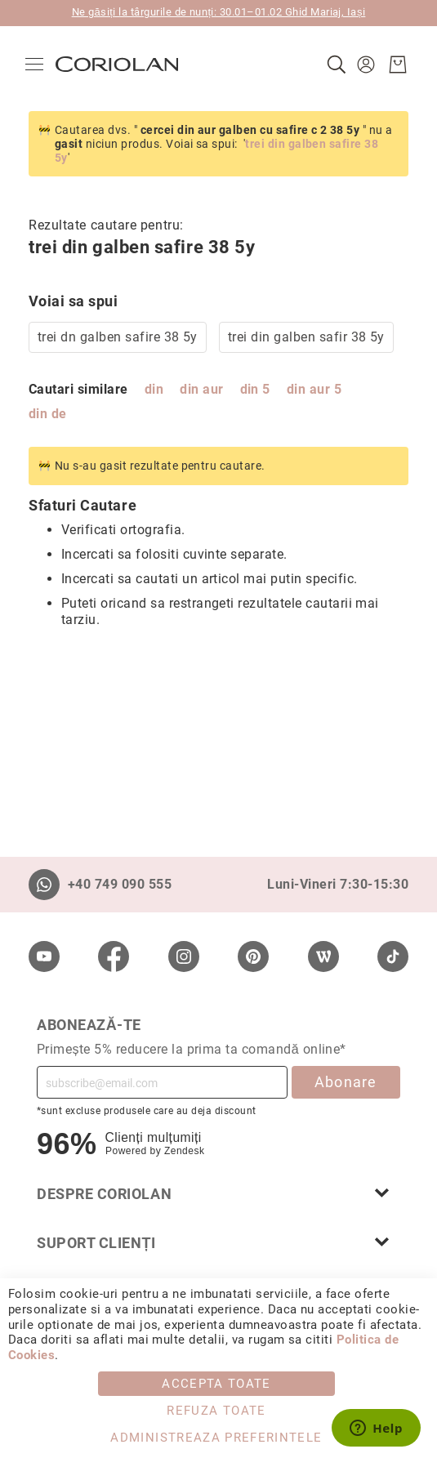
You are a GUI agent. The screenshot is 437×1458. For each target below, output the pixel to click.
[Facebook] (113, 956)
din (154, 389)
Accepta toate (216, 1383)
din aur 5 (314, 389)
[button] (365, 64)
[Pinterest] (253, 956)
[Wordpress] (323, 956)
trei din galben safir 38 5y (306, 337)
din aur (201, 389)
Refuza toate (216, 1410)
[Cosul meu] (394, 64)
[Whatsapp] (44, 884)
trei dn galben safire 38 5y (118, 337)
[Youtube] (44, 956)
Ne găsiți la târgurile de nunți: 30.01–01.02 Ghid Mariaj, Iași (219, 12)
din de (48, 413)
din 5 (255, 389)
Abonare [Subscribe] (345, 1081)
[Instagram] (183, 956)
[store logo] (120, 64)
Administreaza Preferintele (216, 1437)
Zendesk (184, 1151)
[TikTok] (392, 956)
